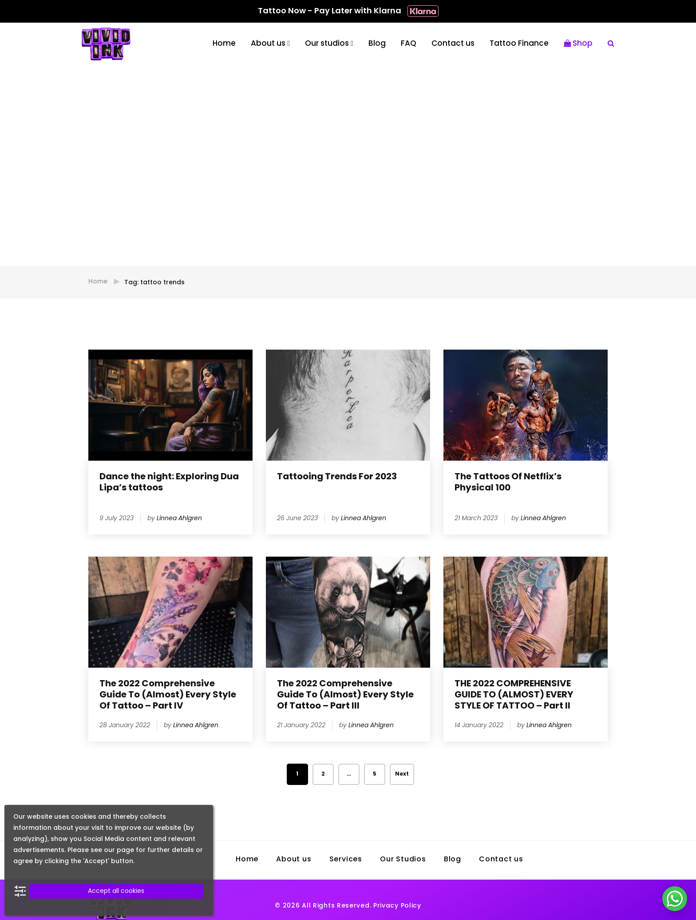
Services (345, 859)
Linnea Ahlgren (179, 518)
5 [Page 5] (374, 774)
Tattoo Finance (519, 44)
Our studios (327, 44)
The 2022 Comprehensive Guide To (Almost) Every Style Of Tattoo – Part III (345, 695)
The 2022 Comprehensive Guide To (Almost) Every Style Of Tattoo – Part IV (167, 695)
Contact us (453, 44)
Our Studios (403, 859)
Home (224, 44)
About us (268, 44)
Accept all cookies (116, 891)
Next (402, 774)
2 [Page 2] (323, 774)
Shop (578, 44)
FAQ (408, 44)
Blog (377, 44)
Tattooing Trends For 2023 (337, 477)
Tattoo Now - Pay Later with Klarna (348, 11)
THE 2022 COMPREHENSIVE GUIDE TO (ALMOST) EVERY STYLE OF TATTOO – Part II (514, 695)
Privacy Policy (397, 906)
